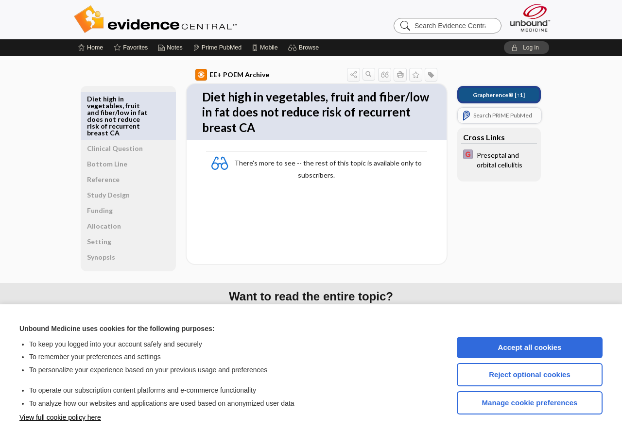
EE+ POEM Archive (221, 75)
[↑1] (488, 95)
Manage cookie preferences (530, 402)
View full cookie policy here (60, 417)
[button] (305, 47)
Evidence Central (194, 19)
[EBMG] (488, 159)
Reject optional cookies (529, 374)
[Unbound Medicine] (530, 17)
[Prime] (217, 47)
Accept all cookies (530, 347)
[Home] (90, 47)
